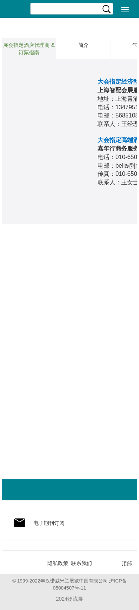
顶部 (127, 564)
